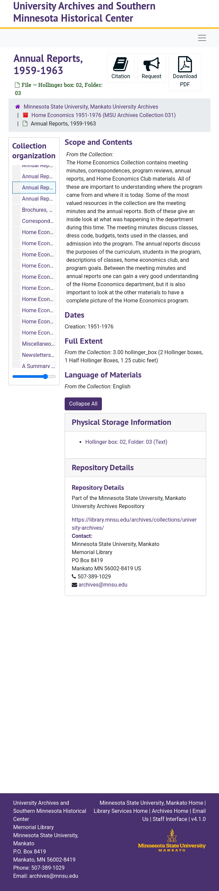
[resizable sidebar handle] (34, 376)
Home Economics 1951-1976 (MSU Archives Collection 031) (103, 115)
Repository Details (103, 467)
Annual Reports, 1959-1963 (54, 187)
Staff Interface (170, 819)
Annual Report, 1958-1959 (53, 176)
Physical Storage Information (121, 422)
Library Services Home (121, 811)
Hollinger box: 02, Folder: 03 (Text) (126, 442)
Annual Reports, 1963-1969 (54, 199)
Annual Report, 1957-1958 (53, 165)
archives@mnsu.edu (103, 584)
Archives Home (170, 811)
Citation (120, 67)
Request (151, 67)
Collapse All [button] (83, 404)
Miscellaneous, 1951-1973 (53, 344)
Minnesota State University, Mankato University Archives (91, 107)
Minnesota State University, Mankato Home (151, 803)
